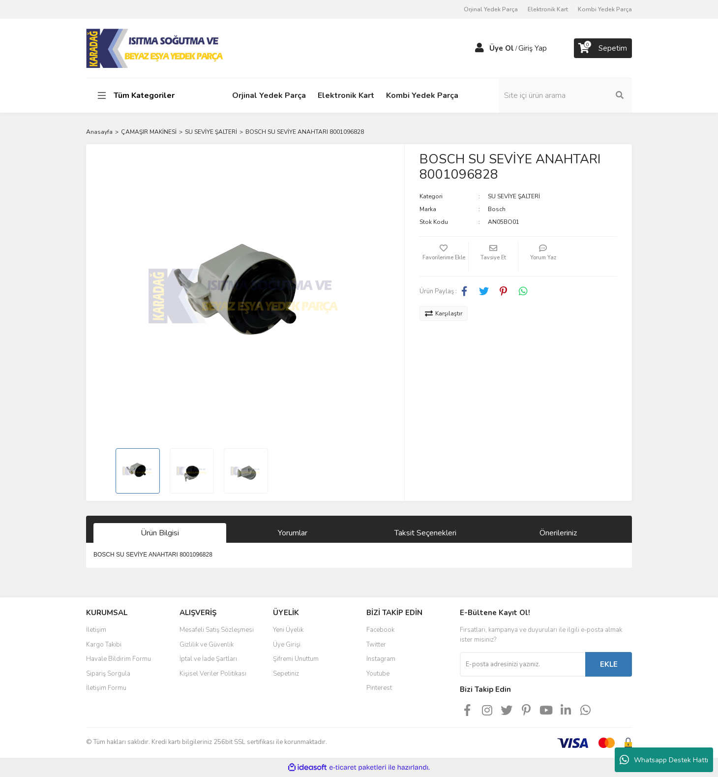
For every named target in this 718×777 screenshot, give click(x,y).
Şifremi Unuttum (296, 658)
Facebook (380, 629)
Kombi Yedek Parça (605, 9)
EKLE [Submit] (609, 664)
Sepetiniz (286, 673)
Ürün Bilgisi (160, 533)
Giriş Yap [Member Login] (532, 48)
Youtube (377, 673)
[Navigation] (148, 95)
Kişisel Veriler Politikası (213, 673)
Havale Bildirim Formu (118, 658)
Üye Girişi (286, 644)
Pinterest (379, 688)
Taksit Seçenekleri (425, 533)
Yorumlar (292, 533)
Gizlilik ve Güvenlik (207, 644)
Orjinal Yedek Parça (491, 9)
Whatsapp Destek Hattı (664, 759)
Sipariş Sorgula (108, 673)
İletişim (96, 629)
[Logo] (155, 48)
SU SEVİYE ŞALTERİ (514, 196)
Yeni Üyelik (288, 629)
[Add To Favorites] (444, 256)
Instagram (380, 658)
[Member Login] (479, 48)
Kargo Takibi (103, 644)
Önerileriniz (558, 533)
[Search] (565, 95)
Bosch (497, 209)
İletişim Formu (106, 688)
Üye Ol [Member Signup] (501, 48)
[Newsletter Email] (522, 664)
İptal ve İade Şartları (208, 658)
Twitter (376, 644)
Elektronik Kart (548, 9)
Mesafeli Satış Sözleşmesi (217, 629)
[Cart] (603, 48)
